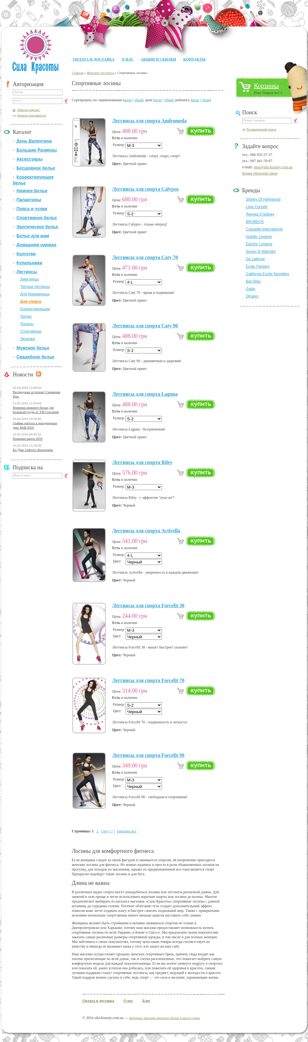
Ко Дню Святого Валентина (33, 450)
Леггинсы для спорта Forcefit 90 (148, 755)
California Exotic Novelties (267, 274)
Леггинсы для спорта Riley (142, 462)
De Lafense (255, 259)
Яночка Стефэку (260, 214)
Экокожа (27, 339)
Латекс (26, 316)
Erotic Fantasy (258, 266)
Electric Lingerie (259, 244)
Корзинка (266, 85)
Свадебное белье (35, 356)
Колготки (26, 253)
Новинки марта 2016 (28, 438)
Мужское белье (32, 347)
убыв (138, 100)
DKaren (252, 296)
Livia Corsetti (256, 207)
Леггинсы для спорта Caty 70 (145, 257)
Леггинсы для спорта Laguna (145, 394)
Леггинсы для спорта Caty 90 (145, 325)
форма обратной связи (259, 173)
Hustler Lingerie (259, 236)
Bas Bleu (253, 281)
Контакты (194, 59)
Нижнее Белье (32, 190)
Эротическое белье (37, 226)
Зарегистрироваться (31, 115)
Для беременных (35, 294)
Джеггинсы (29, 279)
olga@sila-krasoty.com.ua (273, 167)
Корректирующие (35, 309)
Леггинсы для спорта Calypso (145, 189)
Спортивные (31, 331)
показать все (126, 831)
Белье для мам (32, 235)
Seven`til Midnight (260, 251)
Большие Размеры (36, 150)
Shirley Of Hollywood (263, 199)
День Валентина (34, 141)
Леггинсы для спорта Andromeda (149, 120)
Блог (146, 1001)
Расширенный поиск (261, 129)
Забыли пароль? (28, 109)
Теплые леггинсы (35, 286)
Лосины (27, 324)
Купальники (29, 262)
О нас (127, 59)
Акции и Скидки (158, 59)
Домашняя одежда (36, 244)
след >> (107, 831)
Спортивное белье (36, 217)
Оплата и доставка (93, 59)
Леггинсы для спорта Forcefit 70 (148, 680)
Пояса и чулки (31, 208)
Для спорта (30, 301)
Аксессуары (29, 159)
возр (128, 100)
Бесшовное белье (35, 168)
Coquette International (264, 229)
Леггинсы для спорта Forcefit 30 (148, 605)
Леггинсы (26, 271)
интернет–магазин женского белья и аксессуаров (164, 1018)
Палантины (28, 199)
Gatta (250, 289)
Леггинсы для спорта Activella (146, 530)
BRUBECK (255, 222)
